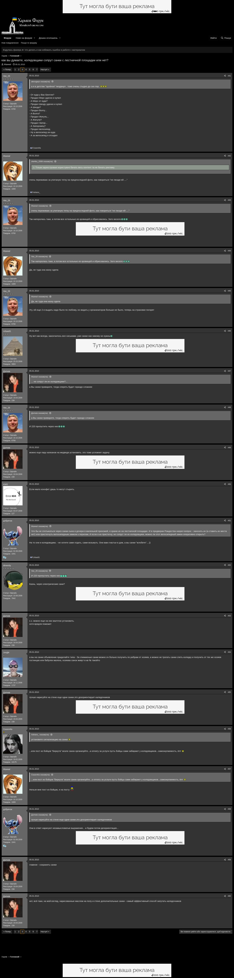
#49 (229, 448)
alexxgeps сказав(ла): (40, 81)
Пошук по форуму (29, 43)
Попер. (8, 69)
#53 (229, 616)
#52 (229, 565)
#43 (229, 200)
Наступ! (44, 69)
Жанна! (7, 64)
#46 (229, 331)
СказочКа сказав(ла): (40, 775)
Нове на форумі (24, 38)
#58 (229, 809)
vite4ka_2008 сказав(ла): (42, 161)
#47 (229, 371)
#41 (229, 76)
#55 (229, 692)
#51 (229, 521)
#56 (229, 729)
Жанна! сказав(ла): (39, 206)
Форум (7, 38)
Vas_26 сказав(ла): (39, 256)
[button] (34, 38)
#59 (229, 860)
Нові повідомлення (10, 43)
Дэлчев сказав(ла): (39, 413)
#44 (229, 251)
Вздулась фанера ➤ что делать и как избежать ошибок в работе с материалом (44, 50)
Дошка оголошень (48, 38)
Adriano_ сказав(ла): (40, 734)
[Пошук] (226, 38)
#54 (229, 652)
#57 (229, 769)
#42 (229, 156)
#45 (229, 291)
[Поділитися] (225, 76)
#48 (229, 407)
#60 (229, 896)
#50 (229, 484)
